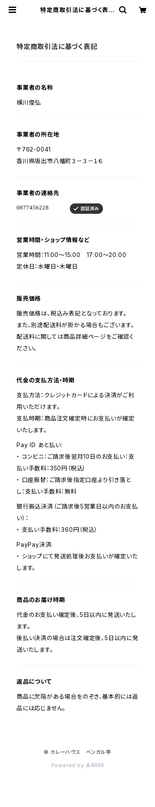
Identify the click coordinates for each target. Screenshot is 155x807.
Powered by (77, 765)
